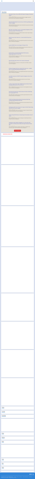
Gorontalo (10, 16)
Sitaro (9, 93)
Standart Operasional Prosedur (12, 477)
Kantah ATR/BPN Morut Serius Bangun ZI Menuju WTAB (19, 45)
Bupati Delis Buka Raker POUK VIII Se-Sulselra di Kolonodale (20, 60)
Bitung (9, 101)
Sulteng (9, 39)
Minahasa (10, 109)
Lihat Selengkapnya (17, 130)
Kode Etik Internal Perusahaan (4, 477)
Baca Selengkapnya (20, 18)
